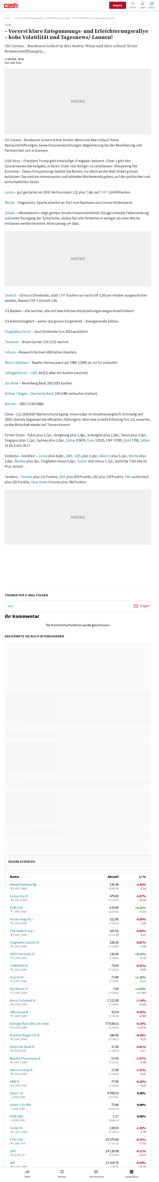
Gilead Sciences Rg (23, 884)
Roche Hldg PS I (21, 919)
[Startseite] (11, 5)
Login (142, 5)
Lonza (9, 192)
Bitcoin (10, 404)
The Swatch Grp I (22, 931)
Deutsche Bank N (22, 1047)
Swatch (10, 295)
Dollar (70, 440)
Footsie (26, 476)
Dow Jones (39, 482)
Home (7, 18)
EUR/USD (16, 1116)
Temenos (12, 342)
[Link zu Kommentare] (96, 1173)
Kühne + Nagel (16, 393)
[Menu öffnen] (151, 5)
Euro (90, 440)
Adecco (104, 456)
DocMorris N (19, 989)
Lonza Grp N (19, 896)
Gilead (10, 213)
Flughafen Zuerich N (24, 942)
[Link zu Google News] (131, 1173)
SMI (128, 476)
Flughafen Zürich (18, 331)
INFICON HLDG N (22, 954)
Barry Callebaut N (22, 1000)
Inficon (10, 352)
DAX (62, 476)
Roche (9, 202)
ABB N (14, 1081)
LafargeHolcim (16, 373)
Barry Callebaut (17, 362)
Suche (132, 5)
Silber (145, 440)
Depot (117, 5)
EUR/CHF (16, 907)
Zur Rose (11, 383)
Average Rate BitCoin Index (29, 1023)
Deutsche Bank (42, 393)
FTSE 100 (16, 1139)
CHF (104, 192)
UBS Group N (19, 1012)
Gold (127, 440)
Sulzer (82, 461)
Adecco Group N (21, 1070)
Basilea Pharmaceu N (25, 1058)
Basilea (20, 461)
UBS (34, 373)
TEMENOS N (19, 965)
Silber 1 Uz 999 (20, 1105)
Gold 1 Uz (16, 1093)
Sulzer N (16, 1128)
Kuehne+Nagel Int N (24, 1035)
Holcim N (16, 977)
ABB (69, 456)
